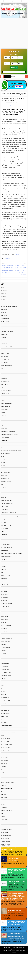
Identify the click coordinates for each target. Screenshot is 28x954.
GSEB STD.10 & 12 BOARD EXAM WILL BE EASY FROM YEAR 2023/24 (16, 871)
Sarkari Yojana (4, 678)
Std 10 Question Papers (6, 744)
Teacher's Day (4, 785)
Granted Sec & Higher (6, 390)
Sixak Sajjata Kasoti (5, 710)
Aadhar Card (4, 309)
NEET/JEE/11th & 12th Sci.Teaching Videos (11, 516)
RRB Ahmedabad (5, 666)
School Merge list (5, 697)
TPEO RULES (4, 797)
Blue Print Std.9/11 (5, 321)
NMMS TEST (4, 534)
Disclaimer (19, 1)
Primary (2, 610)
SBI (1, 688)
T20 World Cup (4, 766)
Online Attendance (5, 550)
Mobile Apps (3, 497)
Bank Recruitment (5, 318)
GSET (2, 397)
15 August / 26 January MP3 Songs (9, 306)
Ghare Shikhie (4, 378)
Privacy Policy (13, 1)
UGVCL (2, 813)
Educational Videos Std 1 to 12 (8, 346)
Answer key (7, 258)
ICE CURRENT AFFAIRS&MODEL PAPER (11, 450)
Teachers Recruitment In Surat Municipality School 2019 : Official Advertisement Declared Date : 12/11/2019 (7, 269)
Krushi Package (4, 475)
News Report (4, 522)
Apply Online (4, 315)
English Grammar (5, 353)
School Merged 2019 (5, 700)
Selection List (4, 704)
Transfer (3, 804)
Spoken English (4, 716)
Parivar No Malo (4, 584)
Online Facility (4, 559)
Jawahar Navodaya (5, 472)
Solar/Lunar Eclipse (5, 713)
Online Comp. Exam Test (6, 556)
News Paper (3, 519)
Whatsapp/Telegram (5, 841)
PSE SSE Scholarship (6, 625)
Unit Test (3, 816)
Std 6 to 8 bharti (4, 757)
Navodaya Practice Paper (7, 503)
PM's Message (4, 597)
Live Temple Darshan (6, 481)
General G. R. (4, 372)
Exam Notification (5, 359)
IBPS (2, 447)
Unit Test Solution (5, 819)
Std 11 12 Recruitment (6, 750)
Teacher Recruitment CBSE (7, 782)
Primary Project (4, 619)
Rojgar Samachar (5, 663)
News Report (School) (6, 525)
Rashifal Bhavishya (5, 647)
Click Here (15, 253)
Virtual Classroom (5, 838)
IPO (2, 469)
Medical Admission (5, 494)
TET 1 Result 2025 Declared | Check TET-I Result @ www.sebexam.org (15, 858)
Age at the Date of (14, 61)
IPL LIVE (3, 465)
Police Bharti (4, 600)
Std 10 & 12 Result (5, 741)
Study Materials (4, 760)
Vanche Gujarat (4, 832)
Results (2, 657)
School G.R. (3, 694)
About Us (3, 287)
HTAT (2, 444)
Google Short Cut (5, 381)
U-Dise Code (4, 807)
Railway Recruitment (5, 641)
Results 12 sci (4, 660)
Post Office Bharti (5, 606)
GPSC (2, 387)
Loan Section (4, 487)
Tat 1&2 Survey (4, 772)
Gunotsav (3, 412)
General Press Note (5, 375)
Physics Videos (4, 594)
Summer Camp (4, 763)
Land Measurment (5, 478)
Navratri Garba (4, 506)
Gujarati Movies (4, 409)
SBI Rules (3, 691)
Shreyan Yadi (4, 707)
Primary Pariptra (4, 616)
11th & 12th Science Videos (7, 303)
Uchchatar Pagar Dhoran (6, 810)
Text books (3, 794)
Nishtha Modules (5, 528)
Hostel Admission (5, 437)
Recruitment (3, 650)
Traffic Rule (3, 801)
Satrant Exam (4, 682)
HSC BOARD (4, 440)
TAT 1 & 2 (3, 769)
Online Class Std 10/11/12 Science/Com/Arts (11, 553)
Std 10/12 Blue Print (5, 747)
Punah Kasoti (4, 631)
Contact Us (6, 1)
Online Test (3, 569)
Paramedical (4, 578)
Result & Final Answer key (7, 653)
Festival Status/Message (6, 365)
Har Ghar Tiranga (5, 419)
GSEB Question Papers (6, 393)
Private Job (3, 622)
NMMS (2, 531)
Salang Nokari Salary (6, 675)
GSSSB (2, 400)
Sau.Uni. (3, 685)
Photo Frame (4, 591)
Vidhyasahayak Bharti (6, 835)
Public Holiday (4, 628)
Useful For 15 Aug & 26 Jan (7, 826)
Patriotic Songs (4, 588)
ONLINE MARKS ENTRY (6, 563)
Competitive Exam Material (7, 331)
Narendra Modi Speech (6, 500)
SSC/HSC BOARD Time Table (8, 732)
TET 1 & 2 (3, 791)
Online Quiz (3, 566)
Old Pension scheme (5, 544)
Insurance (3, 456)
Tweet (11, 105)
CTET (2, 340)
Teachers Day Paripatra (6, 788)
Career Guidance (5, 325)
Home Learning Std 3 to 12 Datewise (9, 434)
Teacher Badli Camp (5, 779)
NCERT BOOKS (4, 509)
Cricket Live (3, 337)
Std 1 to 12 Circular (5, 738)
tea (1, 776)
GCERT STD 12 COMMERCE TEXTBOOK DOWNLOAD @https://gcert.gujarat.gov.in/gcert (16, 910)
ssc (1, 719)
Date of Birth (14, 54)
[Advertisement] (14, 35)
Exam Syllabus (4, 362)
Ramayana (3, 644)
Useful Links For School (6, 829)
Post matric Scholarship (6, 603)
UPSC (2, 823)
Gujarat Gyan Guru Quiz (6, 403)
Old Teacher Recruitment (6, 547)
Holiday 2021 (4, 428)
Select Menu (2, 76)
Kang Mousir (12, 950)
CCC (2, 328)
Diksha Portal (4, 343)
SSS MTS (3, 735)
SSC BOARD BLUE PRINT (7, 725)
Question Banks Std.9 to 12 (7, 635)
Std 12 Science (4, 754)
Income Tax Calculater (6, 453)
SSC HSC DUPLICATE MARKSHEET (9, 729)
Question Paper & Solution (7, 638)
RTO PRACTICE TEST (6, 672)
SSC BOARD (4, 722)
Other (2, 572)
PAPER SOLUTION (5, 575)
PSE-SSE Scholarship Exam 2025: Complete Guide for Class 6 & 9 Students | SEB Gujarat (16, 923)
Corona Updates (4, 334)
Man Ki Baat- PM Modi (6, 491)
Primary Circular (4, 613)
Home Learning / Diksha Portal (8, 431)
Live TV (2, 484)
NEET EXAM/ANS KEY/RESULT (8, 512)
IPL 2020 (3, 459)
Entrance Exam (4, 356)
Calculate (14, 67)
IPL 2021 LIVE (4, 462)
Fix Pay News (4, 368)
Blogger (14, 952)
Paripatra (3, 581)
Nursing (2, 541)
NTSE (2, 538)
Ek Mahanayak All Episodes (7, 350)
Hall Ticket (3, 415)
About (2, 1)
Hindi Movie (3, 422)
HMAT (2, 425)
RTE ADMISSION (5, 669)
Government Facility (5, 384)
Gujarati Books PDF (5, 406)
